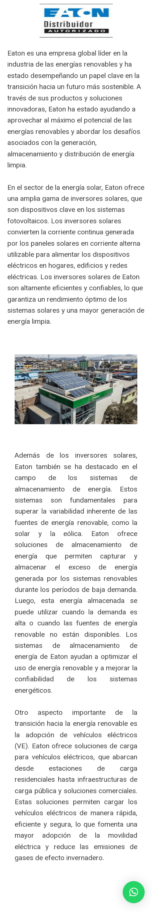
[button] (134, 892)
